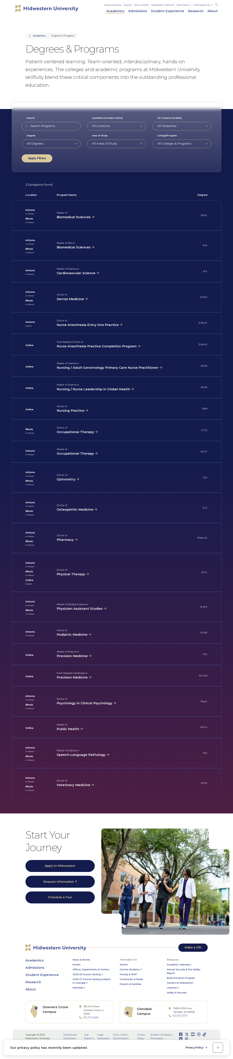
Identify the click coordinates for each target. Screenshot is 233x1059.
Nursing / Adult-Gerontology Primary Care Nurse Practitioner (107, 368)
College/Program (167, 135)
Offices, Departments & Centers (91, 969)
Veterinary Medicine (73, 785)
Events (127, 5)
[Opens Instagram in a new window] (198, 1034)
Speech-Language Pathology (81, 755)
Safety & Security (176, 992)
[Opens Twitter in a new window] (187, 1034)
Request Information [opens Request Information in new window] (58, 881)
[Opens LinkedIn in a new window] (180, 1039)
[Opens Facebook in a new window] (180, 1034)
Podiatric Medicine (72, 634)
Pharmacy (65, 540)
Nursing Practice (70, 410)
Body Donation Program (181, 978)
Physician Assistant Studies (80, 609)
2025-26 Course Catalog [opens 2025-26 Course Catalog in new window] (87, 974)
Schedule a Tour (60, 897)
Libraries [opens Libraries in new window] (172, 987)
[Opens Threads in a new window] (186, 1039)
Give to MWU (141, 5)
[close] (218, 1047)
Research (33, 982)
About (30, 989)
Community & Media (131, 979)
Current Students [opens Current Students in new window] (130, 969)
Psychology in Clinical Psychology (84, 703)
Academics (39, 35)
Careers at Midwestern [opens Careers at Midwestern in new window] (180, 982)
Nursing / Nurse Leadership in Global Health (93, 389)
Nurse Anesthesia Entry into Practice (88, 325)
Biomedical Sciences (74, 217)
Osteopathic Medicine (75, 509)
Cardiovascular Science (76, 273)
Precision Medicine (72, 656)
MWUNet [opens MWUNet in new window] (78, 987)
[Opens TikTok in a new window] (204, 1034)
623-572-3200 (180, 1015)
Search (31, 118)
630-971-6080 (91, 1017)
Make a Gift (193, 947)
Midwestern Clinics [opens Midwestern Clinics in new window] (161, 5)
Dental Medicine (70, 299)
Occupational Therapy (75, 432)
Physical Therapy (71, 574)
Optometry (66, 479)
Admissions (34, 967)
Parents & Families (130, 984)
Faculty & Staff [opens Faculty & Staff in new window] (128, 974)
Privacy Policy (195, 1047)
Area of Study (100, 135)
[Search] (216, 4)
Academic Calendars (179, 964)
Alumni (124, 964)
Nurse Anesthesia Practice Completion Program (97, 346)
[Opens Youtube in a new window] (193, 1034)
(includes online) (107, 118)
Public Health (68, 729)
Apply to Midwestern (60, 866)
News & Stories (112, 5)
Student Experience (42, 975)
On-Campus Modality (169, 118)
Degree (31, 135)
